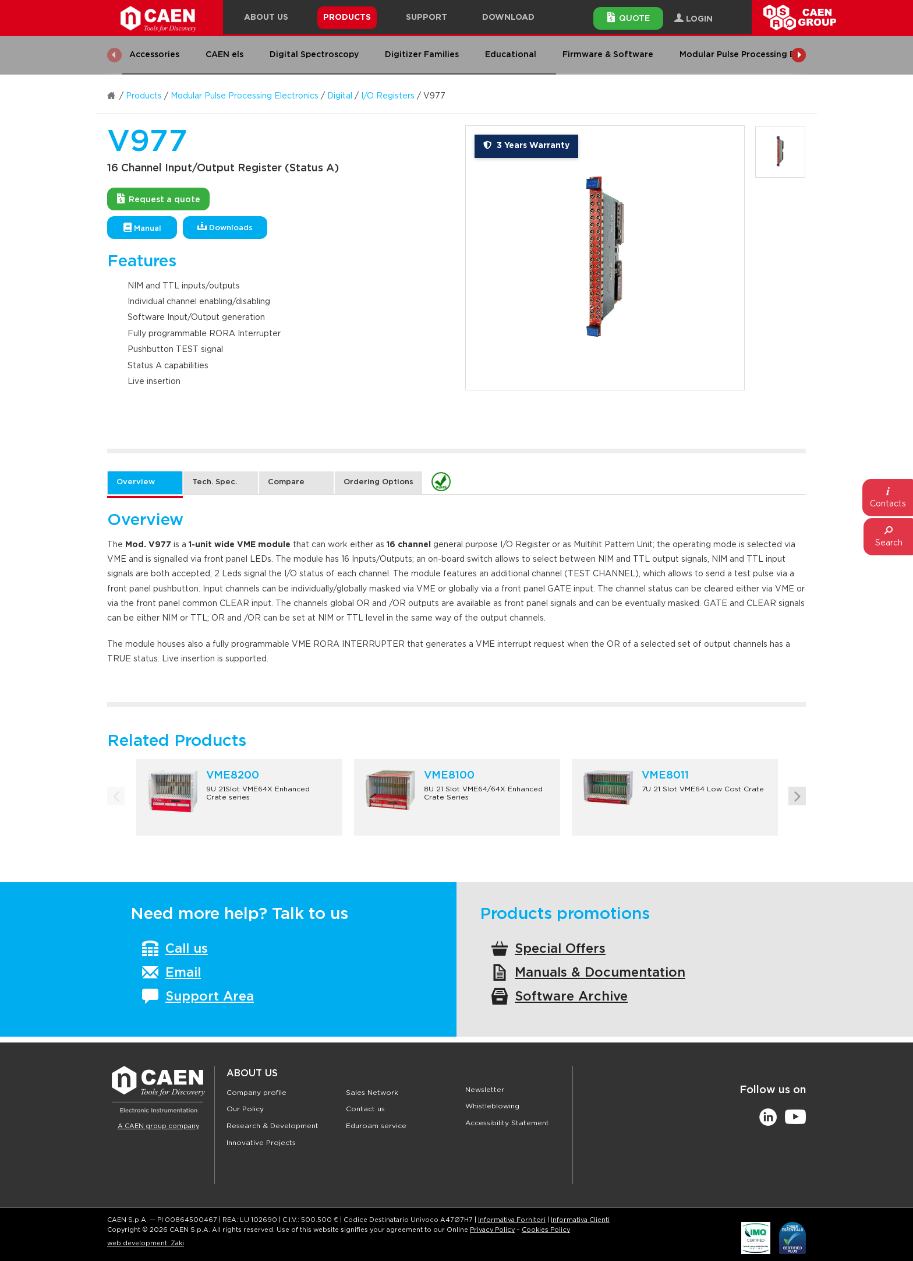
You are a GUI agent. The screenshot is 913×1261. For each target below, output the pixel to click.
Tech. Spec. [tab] (214, 482)
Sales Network (372, 1092)
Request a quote (158, 198)
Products (144, 96)
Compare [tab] (286, 482)
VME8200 (232, 775)
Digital (339, 96)
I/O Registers (388, 96)
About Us (252, 1073)
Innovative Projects (261, 1142)
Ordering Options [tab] (378, 482)
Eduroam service (376, 1125)
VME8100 (449, 775)
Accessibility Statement (507, 1122)
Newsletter (484, 1089)
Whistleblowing (492, 1106)
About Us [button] (266, 17)
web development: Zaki (145, 1243)
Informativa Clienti (580, 1220)
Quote (628, 17)
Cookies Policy (546, 1230)
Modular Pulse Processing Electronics (245, 96)
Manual (142, 228)
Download (508, 17)
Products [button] (347, 17)
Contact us (365, 1108)
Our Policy (245, 1108)
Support (426, 17)
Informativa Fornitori (512, 1220)
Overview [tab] (135, 482)
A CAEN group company (158, 1126)
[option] (605, 258)
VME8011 (665, 775)
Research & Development (273, 1125)
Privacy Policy (492, 1230)
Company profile (256, 1092)
